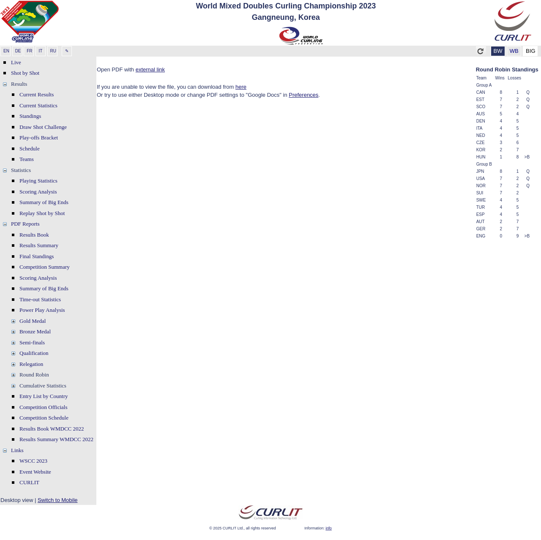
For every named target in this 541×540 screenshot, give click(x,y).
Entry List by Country (43, 396)
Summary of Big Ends (43, 202)
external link (150, 69)
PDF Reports (25, 224)
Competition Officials (43, 407)
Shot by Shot (25, 73)
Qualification (34, 353)
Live (16, 62)
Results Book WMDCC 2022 (51, 428)
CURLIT (29, 482)
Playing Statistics (38, 180)
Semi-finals (32, 342)
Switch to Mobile (58, 500)
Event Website (35, 472)
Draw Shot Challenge (43, 127)
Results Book (34, 235)
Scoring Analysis (38, 191)
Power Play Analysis (42, 310)
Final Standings (36, 256)
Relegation (31, 364)
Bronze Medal (35, 331)
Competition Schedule (43, 418)
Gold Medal (32, 321)
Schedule (29, 148)
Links (17, 450)
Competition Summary (44, 267)
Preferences (303, 95)
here (240, 87)
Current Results (36, 94)
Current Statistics (38, 105)
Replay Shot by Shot (42, 213)
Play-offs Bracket (38, 137)
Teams (26, 159)
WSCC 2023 (33, 461)
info (328, 528)
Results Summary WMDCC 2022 (56, 439)
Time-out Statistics (40, 299)
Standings (30, 116)
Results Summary (38, 245)
